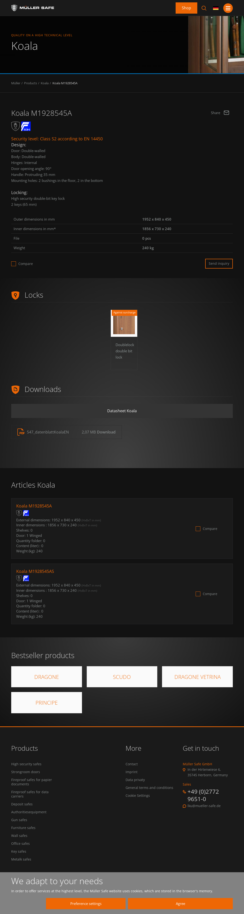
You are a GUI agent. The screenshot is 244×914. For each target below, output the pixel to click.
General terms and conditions (149, 788)
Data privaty (135, 780)
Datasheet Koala (122, 411)
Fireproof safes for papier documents (31, 782)
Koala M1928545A (64, 83)
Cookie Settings (138, 796)
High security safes (26, 764)
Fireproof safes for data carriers (30, 794)
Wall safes (19, 836)
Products (30, 83)
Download (106, 432)
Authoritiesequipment (28, 812)
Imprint (131, 772)
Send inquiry (219, 263)
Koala (45, 83)
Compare (25, 264)
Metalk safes (21, 860)
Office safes (20, 844)
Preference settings (93, 903)
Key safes (18, 852)
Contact (132, 764)
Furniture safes (23, 828)
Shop (186, 8)
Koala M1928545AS (35, 571)
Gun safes (19, 821)
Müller (15, 83)
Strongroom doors (25, 772)
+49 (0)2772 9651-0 (203, 795)
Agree (183, 903)
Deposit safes (22, 805)
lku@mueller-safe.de (204, 806)
